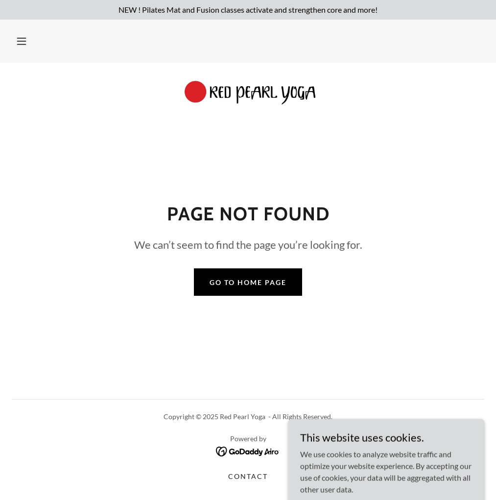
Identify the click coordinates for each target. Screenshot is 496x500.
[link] (248, 94)
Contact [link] (248, 476)
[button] (21, 41)
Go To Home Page (248, 282)
